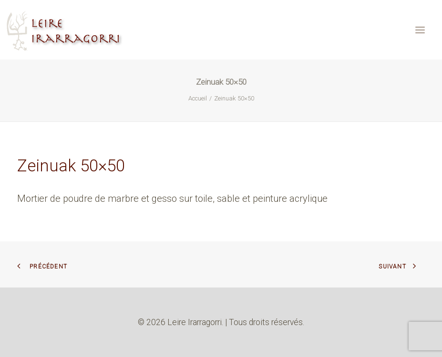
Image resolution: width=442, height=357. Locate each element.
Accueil (197, 98)
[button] (420, 30)
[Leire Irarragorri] (65, 30)
